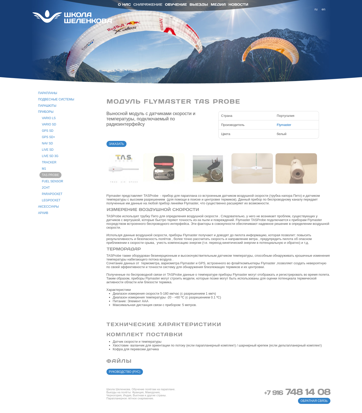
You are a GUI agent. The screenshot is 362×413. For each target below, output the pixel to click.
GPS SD (47, 131)
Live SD (48, 149)
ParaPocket (52, 194)
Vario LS (49, 118)
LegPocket (51, 200)
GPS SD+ (48, 137)
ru (316, 9)
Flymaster (284, 125)
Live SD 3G (50, 156)
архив (43, 213)
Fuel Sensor (52, 181)
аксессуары (48, 206)
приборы (46, 112)
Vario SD (49, 124)
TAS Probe (50, 175)
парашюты (47, 105)
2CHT (46, 187)
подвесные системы (56, 99)
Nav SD (47, 143)
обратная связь (314, 401)
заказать (116, 144)
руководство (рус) (124, 372)
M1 (44, 168)
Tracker (49, 162)
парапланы (47, 93)
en (323, 9)
